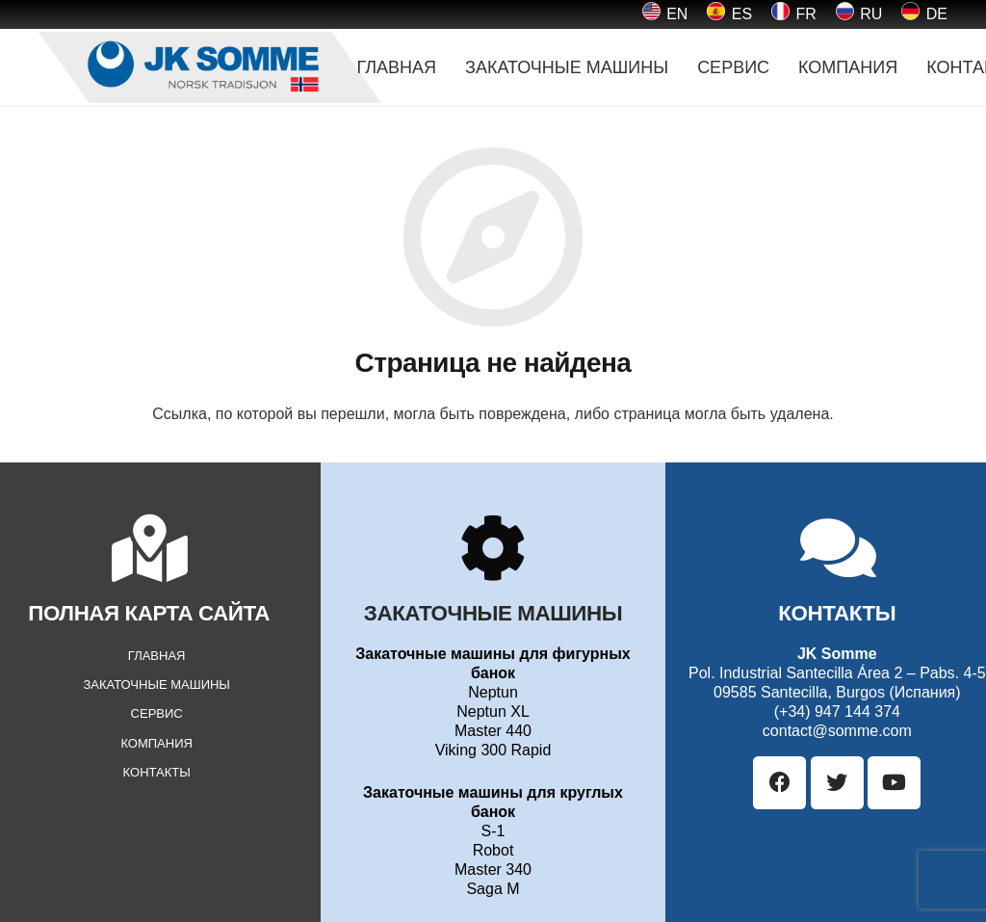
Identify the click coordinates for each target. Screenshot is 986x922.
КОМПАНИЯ (156, 743)
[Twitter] (837, 782)
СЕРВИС (157, 713)
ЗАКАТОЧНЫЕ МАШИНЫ (156, 684)
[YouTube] (894, 782)
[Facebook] (779, 782)
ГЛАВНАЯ (157, 655)
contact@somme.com (837, 731)
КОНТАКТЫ (157, 772)
